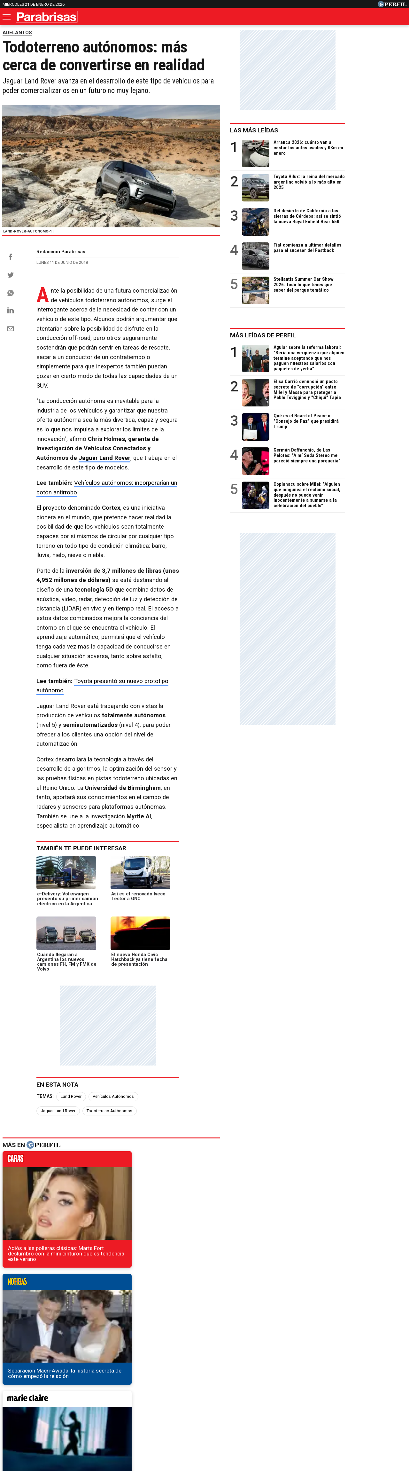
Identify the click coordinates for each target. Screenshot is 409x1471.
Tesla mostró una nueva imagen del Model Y (60, 1259)
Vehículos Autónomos (113, 942)
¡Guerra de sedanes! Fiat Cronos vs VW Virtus (62, 1282)
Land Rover (71, 942)
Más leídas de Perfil (324, 335)
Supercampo (239, 1400)
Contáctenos (176, 1423)
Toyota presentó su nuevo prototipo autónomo (135, 571)
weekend (214, 1118)
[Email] (10, 370)
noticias (214, 993)
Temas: (45, 943)
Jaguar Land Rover (173, 423)
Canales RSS (98, 1423)
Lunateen (332, 1400)
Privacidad (208, 1423)
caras (69, 993)
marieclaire (69, 1118)
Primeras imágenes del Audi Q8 (45, 1270)
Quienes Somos (137, 1423)
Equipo (234, 1423)
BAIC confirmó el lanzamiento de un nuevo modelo (68, 1305)
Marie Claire (115, 1400)
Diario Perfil (26, 1400)
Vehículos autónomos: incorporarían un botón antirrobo (147, 448)
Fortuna (147, 1400)
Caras (56, 1400)
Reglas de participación (274, 1423)
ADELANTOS (17, 32)
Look (269, 1400)
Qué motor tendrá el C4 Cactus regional (55, 1293)
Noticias (82, 1400)
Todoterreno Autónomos (214, 942)
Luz (289, 1400)
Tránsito (316, 1423)
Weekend (204, 1400)
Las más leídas (315, 130)
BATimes (386, 1400)
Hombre (175, 1400)
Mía (308, 1400)
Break (359, 1400)
